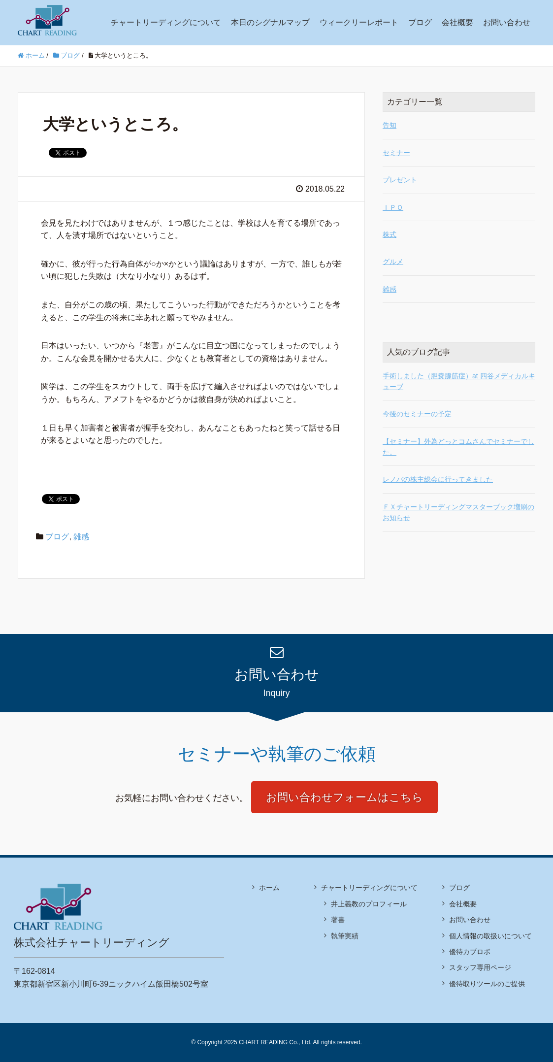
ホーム (269, 888)
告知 (389, 125)
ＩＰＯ (393, 207)
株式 (389, 234)
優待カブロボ (469, 952)
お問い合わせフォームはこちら (344, 797)
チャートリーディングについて (166, 22)
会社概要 (457, 22)
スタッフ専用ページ (480, 967)
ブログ (420, 22)
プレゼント (400, 180)
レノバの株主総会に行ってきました (438, 479)
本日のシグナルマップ (270, 22)
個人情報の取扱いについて (490, 936)
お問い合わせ (506, 22)
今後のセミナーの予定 (417, 414)
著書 (338, 920)
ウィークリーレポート (359, 22)
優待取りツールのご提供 (487, 984)
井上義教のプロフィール (369, 904)
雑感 (81, 536)
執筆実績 (344, 936)
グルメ (393, 262)
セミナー (396, 153)
